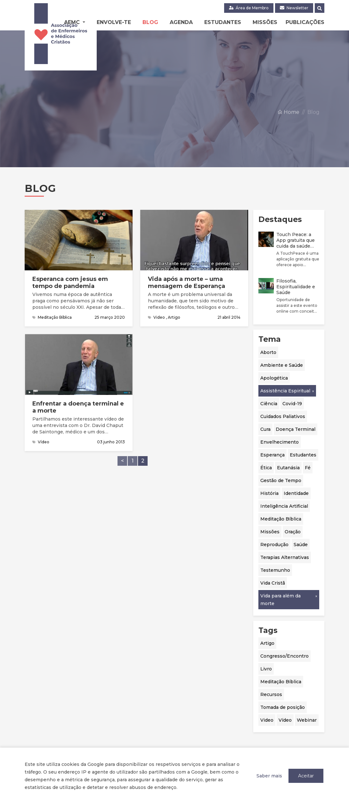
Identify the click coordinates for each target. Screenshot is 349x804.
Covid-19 (292, 403)
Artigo (267, 643)
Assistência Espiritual (285, 391)
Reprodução (274, 544)
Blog (150, 22)
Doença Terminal (295, 429)
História (269, 493)
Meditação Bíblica (280, 519)
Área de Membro (249, 7)
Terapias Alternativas (284, 557)
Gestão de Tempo (280, 480)
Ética (266, 468)
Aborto (268, 352)
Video (266, 720)
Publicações (305, 22)
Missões (265, 22)
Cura (265, 429)
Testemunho (275, 570)
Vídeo (285, 720)
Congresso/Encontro (284, 656)
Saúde (301, 544)
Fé (308, 468)
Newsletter (294, 7)
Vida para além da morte (280, 599)
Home (288, 126)
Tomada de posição (282, 707)
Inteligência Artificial (284, 506)
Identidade (296, 493)
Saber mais (269, 776)
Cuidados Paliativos (282, 416)
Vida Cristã (272, 583)
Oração (293, 532)
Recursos (271, 694)
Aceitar (306, 776)
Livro (266, 669)
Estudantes (222, 22)
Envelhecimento (279, 442)
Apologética (274, 378)
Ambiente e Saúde (281, 365)
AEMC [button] (72, 22)
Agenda (181, 22)
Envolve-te (114, 22)
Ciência (268, 403)
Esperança (272, 455)
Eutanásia (288, 468)
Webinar (307, 720)
